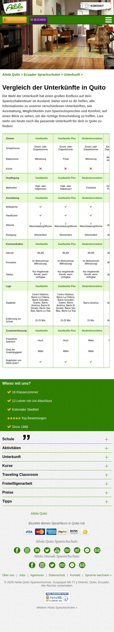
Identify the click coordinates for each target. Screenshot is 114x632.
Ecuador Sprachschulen (42, 74)
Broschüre (14, 20)
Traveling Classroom (20, 475)
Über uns (8, 575)
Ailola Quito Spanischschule (32, 582)
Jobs (22, 575)
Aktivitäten (11, 448)
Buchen (38, 20)
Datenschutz (57, 575)
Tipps (7, 501)
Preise (7, 492)
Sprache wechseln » (98, 575)
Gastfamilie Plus (67, 138)
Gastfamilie (41, 138)
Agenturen (37, 575)
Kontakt (75, 575)
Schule (8, 439)
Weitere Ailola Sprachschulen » (57, 607)
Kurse (7, 466)
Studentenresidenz (92, 138)
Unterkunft (72, 74)
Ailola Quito (11, 74)
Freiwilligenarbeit (17, 483)
